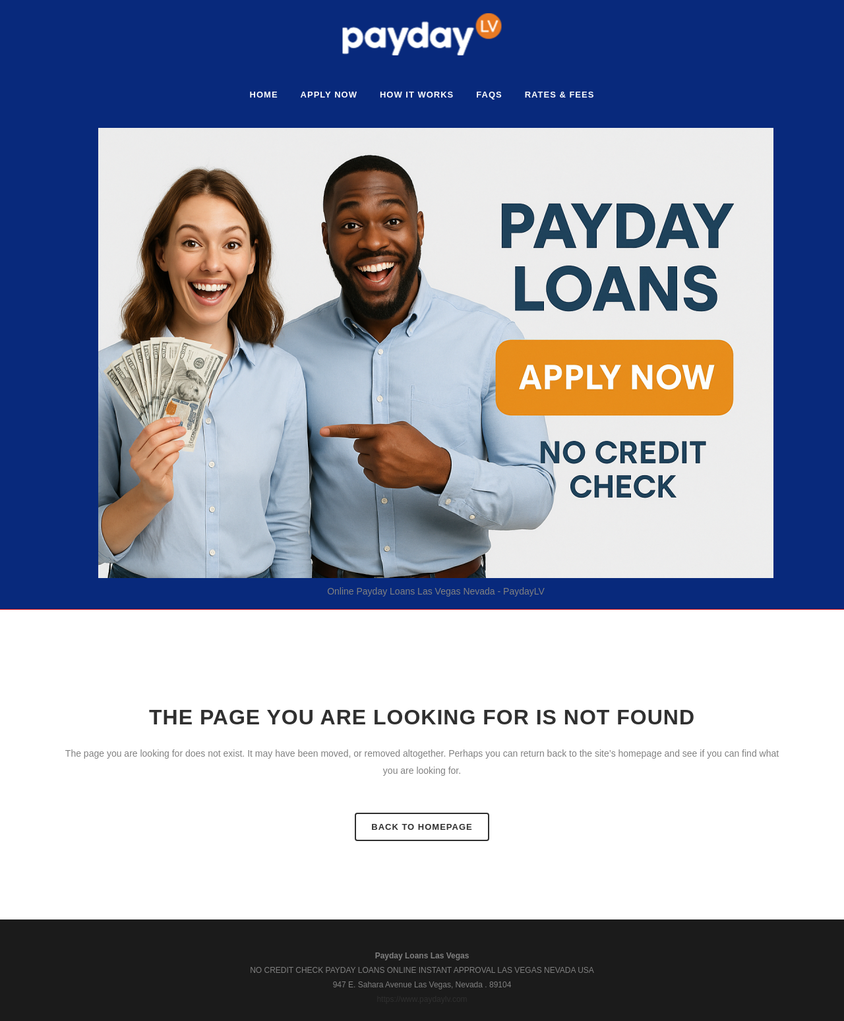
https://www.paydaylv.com (422, 999)
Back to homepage (421, 827)
